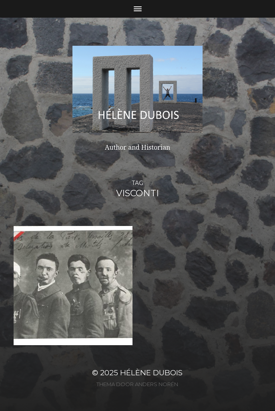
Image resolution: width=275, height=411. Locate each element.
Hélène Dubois (151, 372)
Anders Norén (156, 384)
